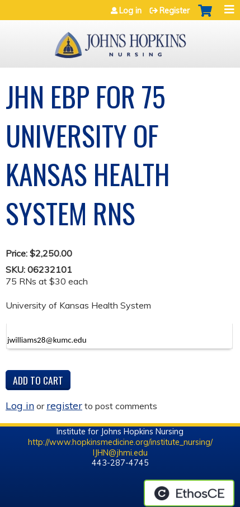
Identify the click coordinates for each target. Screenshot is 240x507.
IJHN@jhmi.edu (120, 453)
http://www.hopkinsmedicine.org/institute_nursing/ (120, 442)
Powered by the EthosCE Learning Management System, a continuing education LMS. (189, 493)
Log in (130, 11)
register (64, 405)
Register (174, 11)
